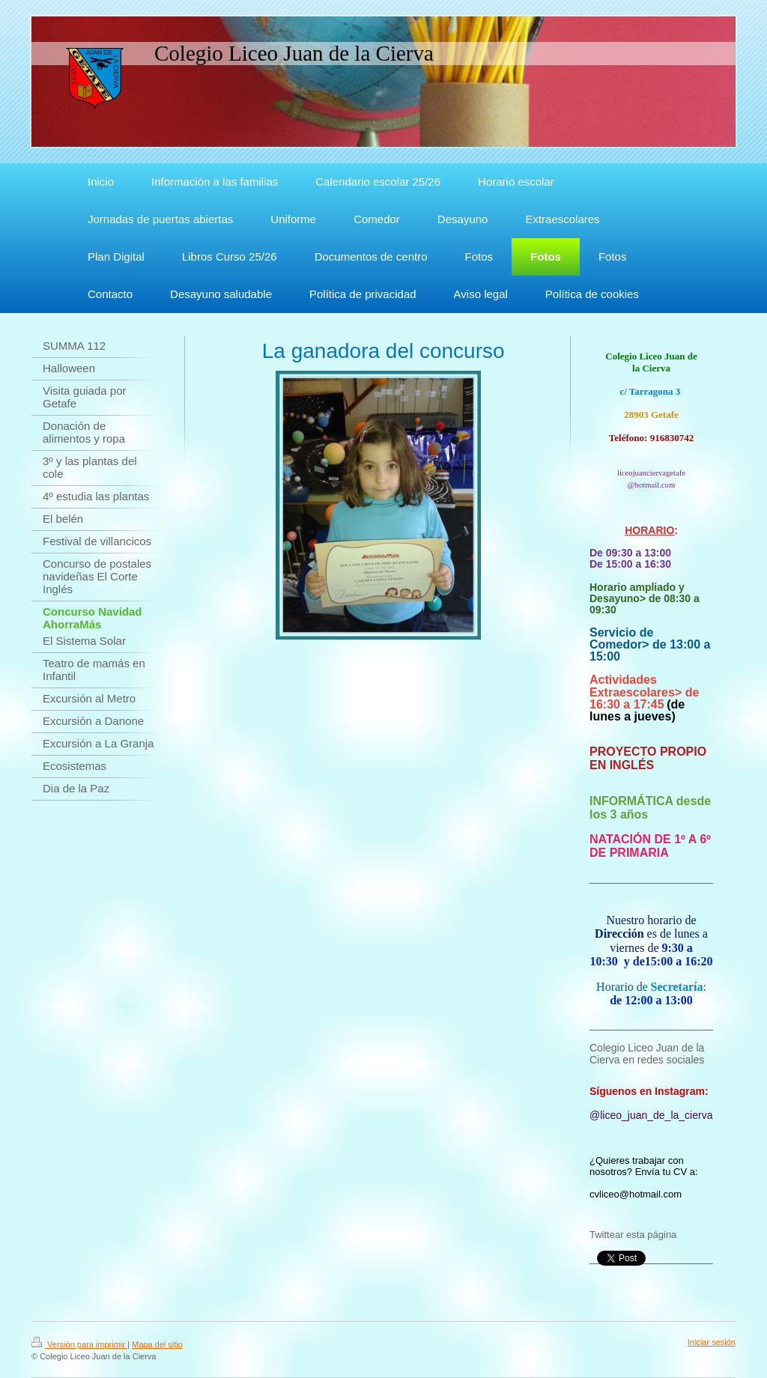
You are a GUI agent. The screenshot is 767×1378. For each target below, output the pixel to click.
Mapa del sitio (157, 1344)
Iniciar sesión (712, 1342)
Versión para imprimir (79, 1344)
